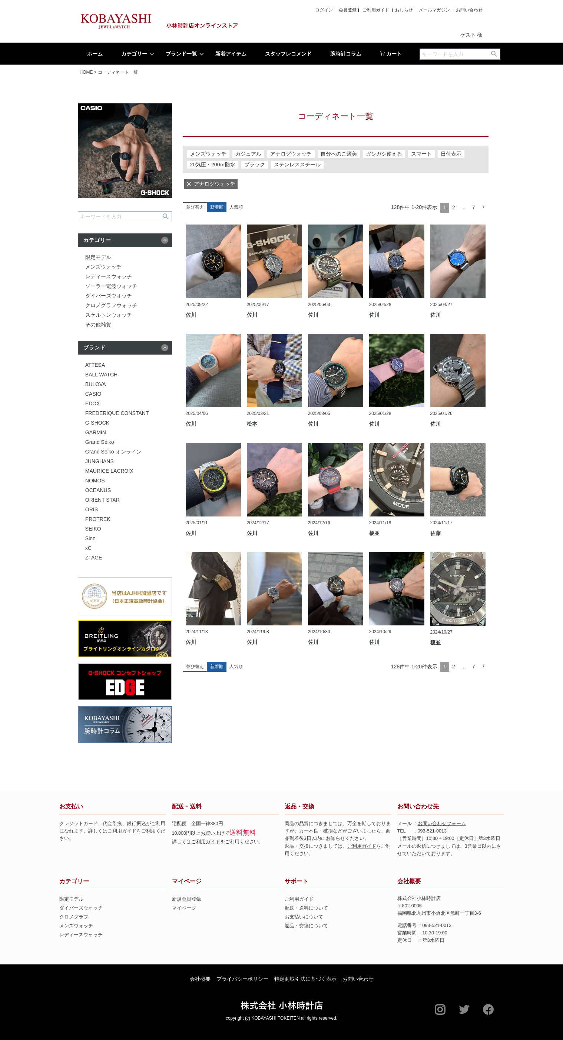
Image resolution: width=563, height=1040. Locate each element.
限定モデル (98, 257)
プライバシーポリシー (242, 979)
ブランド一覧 (181, 54)
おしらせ (404, 10)
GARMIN (95, 432)
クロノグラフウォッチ (111, 305)
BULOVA (95, 384)
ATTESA (95, 365)
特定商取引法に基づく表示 (305, 979)
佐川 (191, 315)
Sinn (90, 538)
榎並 (374, 533)
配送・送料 (187, 806)
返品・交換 (299, 806)
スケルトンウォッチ (108, 315)
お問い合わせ (469, 10)
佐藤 (435, 533)
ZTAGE (93, 558)
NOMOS (95, 481)
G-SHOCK (97, 423)
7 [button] (473, 207)
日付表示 (451, 154)
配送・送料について (306, 908)
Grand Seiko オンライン (113, 452)
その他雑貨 (98, 325)
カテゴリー (134, 54)
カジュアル (248, 154)
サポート (296, 881)
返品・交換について (306, 925)
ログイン (324, 10)
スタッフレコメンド (288, 54)
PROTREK (97, 519)
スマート (421, 154)
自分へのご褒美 (339, 154)
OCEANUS (98, 490)
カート (391, 54)
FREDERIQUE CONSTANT (117, 413)
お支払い (71, 806)
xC (88, 548)
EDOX (92, 403)
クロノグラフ (73, 917)
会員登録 (348, 10)
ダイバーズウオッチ (108, 296)
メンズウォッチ (103, 267)
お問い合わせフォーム (442, 823)
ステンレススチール (297, 164)
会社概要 (409, 881)
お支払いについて (304, 917)
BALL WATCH (101, 375)
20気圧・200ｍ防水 (213, 164)
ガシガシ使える (384, 154)
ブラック (254, 164)
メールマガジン (434, 10)
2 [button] (453, 207)
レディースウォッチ (108, 276)
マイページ (187, 881)
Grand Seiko (99, 442)
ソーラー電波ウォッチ (111, 286)
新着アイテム (230, 54)
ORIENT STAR (102, 500)
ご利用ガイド (375, 10)
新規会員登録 (186, 899)
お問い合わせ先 (418, 806)
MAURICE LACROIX (109, 471)
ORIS (91, 509)
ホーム (95, 54)
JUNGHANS (99, 461)
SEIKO (93, 529)
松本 (252, 424)
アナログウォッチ (291, 154)
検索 (494, 54)
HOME (86, 72)
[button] (483, 207)
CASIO (93, 394)
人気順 (236, 207)
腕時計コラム (345, 54)
